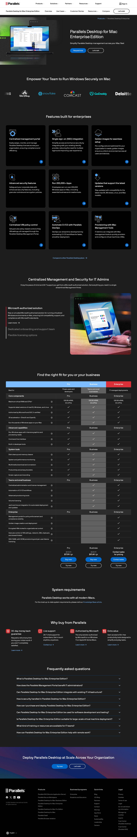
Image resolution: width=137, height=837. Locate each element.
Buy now (68, 559)
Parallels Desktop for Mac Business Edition (52, 800)
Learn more (12, 323)
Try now (68, 565)
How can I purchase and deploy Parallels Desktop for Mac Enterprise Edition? (68, 706)
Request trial (78, 50)
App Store (97, 813)
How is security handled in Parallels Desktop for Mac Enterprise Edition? (68, 699)
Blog (95, 794)
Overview (48, 11)
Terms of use (122, 800)
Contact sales (118, 559)
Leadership (98, 822)
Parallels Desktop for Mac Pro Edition (50, 809)
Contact (97, 807)
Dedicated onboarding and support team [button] (31, 329)
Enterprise (73, 794)
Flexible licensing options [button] (22, 335)
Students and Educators (78, 797)
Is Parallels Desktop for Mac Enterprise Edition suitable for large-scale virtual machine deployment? (68, 719)
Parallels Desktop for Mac (46, 812)
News (96, 816)
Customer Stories (77, 11)
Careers (97, 825)
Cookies (121, 797)
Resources (92, 11)
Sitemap (97, 810)
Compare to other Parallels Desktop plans (68, 258)
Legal (120, 803)
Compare (106, 11)
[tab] (36, 308)
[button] (40, 4)
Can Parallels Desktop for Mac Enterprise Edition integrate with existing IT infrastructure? (68, 692)
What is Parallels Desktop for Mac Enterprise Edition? (68, 679)
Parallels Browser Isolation (47, 818)
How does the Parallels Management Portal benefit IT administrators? (68, 685)
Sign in (123, 4)
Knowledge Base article (92, 602)
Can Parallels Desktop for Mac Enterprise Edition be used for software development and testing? (68, 712)
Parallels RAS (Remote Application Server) (52, 794)
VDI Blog (97, 797)
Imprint (120, 818)
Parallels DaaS (43, 815)
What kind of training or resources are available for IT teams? (68, 726)
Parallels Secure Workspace (47, 797)
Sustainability (98, 819)
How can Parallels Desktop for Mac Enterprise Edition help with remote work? (68, 733)
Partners (97, 800)
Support (97, 803)
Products (101, 18)
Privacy (120, 794)
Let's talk (121, 11)
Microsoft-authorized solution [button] (25, 308)
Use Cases (60, 11)
